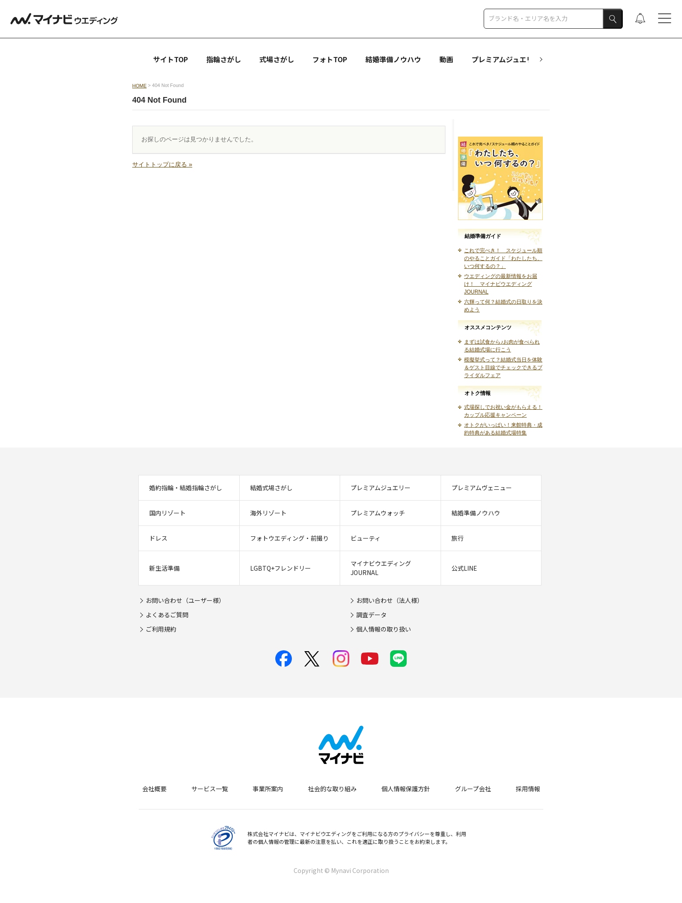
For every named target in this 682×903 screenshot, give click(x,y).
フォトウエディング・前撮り (289, 538)
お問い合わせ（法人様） (389, 600)
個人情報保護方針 (405, 788)
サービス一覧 (209, 788)
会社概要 (154, 788)
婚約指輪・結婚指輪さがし (185, 487)
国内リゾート (167, 512)
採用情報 (528, 788)
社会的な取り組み (332, 788)
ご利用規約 (161, 629)
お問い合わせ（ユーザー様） (185, 600)
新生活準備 (164, 568)
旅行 (457, 538)
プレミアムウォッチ (378, 512)
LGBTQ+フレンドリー (280, 568)
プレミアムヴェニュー (481, 487)
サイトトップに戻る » (162, 164)
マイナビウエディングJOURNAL (381, 568)
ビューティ (366, 538)
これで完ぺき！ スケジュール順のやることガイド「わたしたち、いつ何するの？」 (503, 258)
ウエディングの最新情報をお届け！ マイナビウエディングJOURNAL (500, 284)
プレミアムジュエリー (505, 59)
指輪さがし (223, 59)
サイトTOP (170, 59)
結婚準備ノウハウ (393, 59)
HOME (139, 85)
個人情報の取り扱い (383, 629)
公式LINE (464, 568)
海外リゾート (268, 512)
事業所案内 (268, 788)
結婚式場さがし (271, 487)
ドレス (158, 538)
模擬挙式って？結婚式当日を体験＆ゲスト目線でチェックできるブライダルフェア (503, 367)
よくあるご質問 (167, 614)
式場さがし (276, 59)
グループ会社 (473, 788)
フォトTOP (329, 59)
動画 (446, 59)
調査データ (371, 614)
